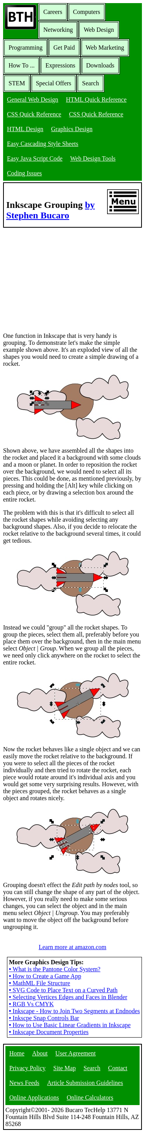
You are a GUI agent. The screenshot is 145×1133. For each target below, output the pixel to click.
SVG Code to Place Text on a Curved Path (63, 990)
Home (16, 1053)
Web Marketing (105, 47)
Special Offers (54, 83)
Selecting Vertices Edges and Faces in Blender (68, 997)
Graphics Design (71, 129)
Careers (52, 12)
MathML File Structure (39, 983)
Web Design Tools (93, 158)
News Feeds (24, 1082)
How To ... (21, 65)
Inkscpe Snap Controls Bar (44, 1018)
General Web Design (32, 99)
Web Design (99, 29)
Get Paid (64, 47)
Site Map (64, 1068)
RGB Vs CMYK (31, 1004)
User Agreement (75, 1053)
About (40, 1053)
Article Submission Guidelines (85, 1082)
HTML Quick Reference (96, 99)
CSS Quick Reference (34, 114)
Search (90, 83)
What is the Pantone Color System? (55, 969)
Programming (26, 47)
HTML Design (25, 129)
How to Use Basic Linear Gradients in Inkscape (70, 1025)
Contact (118, 1068)
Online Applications (34, 1097)
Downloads (100, 65)
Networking (58, 29)
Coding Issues (24, 173)
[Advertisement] (61, 276)
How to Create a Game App (45, 976)
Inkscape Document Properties (49, 1032)
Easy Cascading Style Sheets (42, 143)
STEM (17, 83)
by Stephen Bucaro (50, 210)
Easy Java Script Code (35, 158)
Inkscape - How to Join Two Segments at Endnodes (74, 1011)
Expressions (60, 65)
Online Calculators (90, 1097)
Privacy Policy (27, 1068)
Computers (86, 12)
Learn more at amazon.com (72, 947)
